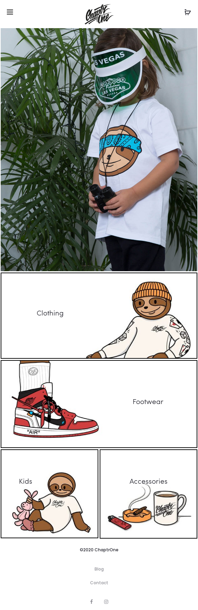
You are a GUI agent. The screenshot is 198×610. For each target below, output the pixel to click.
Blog (99, 569)
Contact (99, 583)
